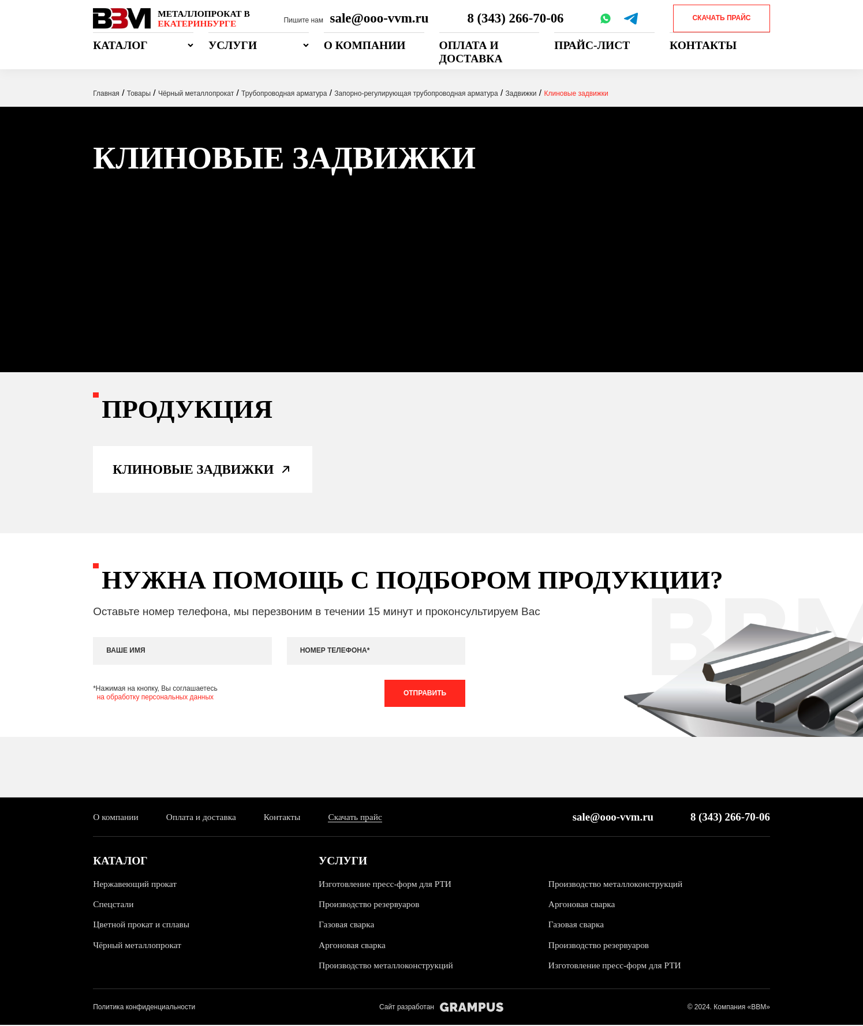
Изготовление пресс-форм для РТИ (385, 885)
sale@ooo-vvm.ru (379, 18)
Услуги (232, 45)
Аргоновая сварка (581, 905)
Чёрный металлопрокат (137, 946)
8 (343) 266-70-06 (515, 18)
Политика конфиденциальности (144, 1008)
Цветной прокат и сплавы (141, 926)
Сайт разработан (441, 1008)
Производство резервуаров (369, 905)
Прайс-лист (592, 45)
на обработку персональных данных (155, 698)
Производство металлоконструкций (615, 885)
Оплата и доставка (471, 52)
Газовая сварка (347, 926)
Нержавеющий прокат (135, 885)
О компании (365, 45)
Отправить (425, 694)
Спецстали (113, 905)
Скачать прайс (721, 18)
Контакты (703, 45)
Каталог (120, 45)
